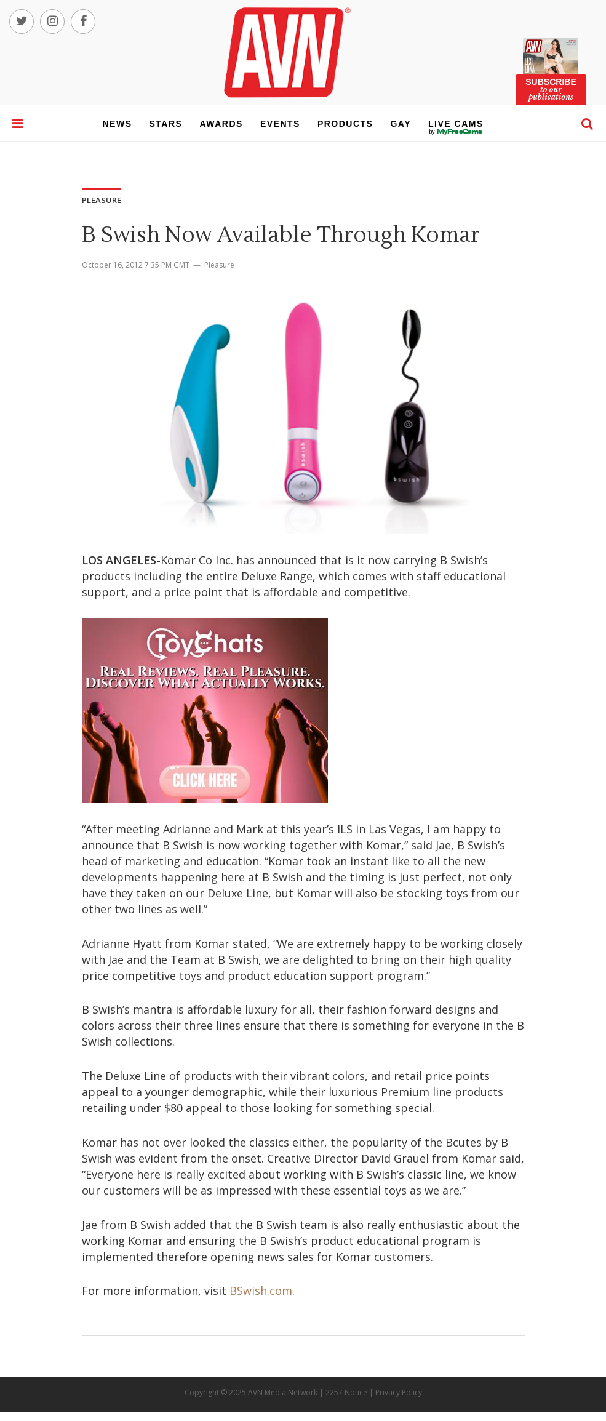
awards (220, 124)
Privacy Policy (398, 1392)
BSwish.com (260, 1290)
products (345, 124)
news (117, 124)
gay (400, 124)
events (280, 124)
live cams (456, 131)
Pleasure (219, 265)
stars (166, 124)
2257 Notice (346, 1392)
